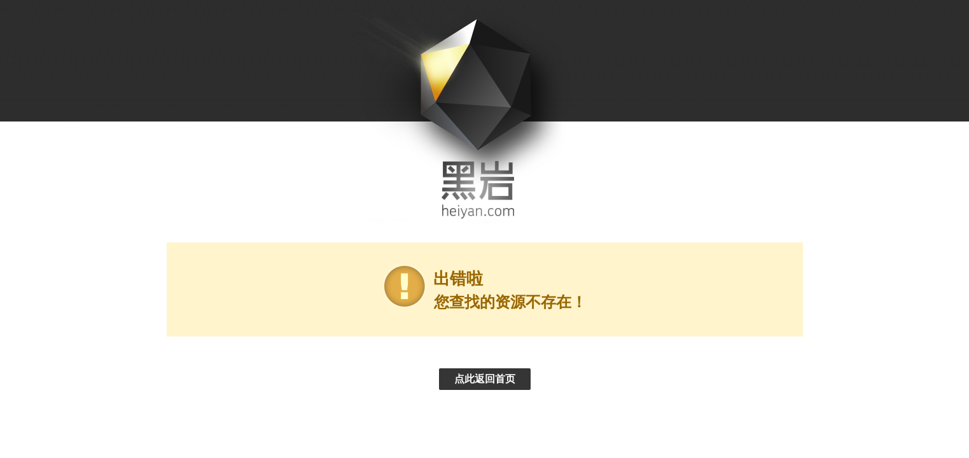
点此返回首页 (484, 378)
